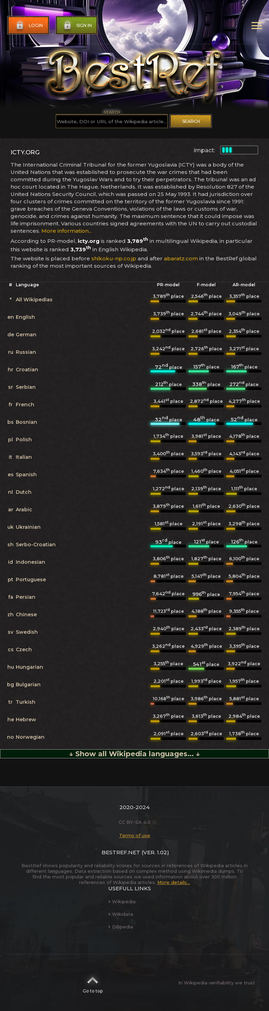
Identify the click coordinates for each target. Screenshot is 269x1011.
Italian (24, 457)
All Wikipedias (34, 299)
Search (191, 121)
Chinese (26, 614)
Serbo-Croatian (36, 544)
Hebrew (26, 719)
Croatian (27, 369)
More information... (66, 230)
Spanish (26, 474)
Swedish (27, 632)
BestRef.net (121, 852)
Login (29, 25)
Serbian (26, 387)
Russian (26, 352)
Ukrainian (28, 527)
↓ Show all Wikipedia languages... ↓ (134, 754)
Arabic (24, 509)
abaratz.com (181, 258)
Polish (24, 439)
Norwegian (30, 737)
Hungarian (29, 667)
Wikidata (120, 914)
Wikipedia (122, 901)
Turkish (25, 702)
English (25, 317)
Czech (24, 649)
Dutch (24, 492)
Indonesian (30, 562)
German (26, 334)
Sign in (77, 25)
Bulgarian (28, 684)
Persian (25, 597)
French (25, 404)
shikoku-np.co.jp (113, 258)
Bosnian (26, 422)
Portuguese (31, 579)
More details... (173, 882)
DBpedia (120, 926)
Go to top (92, 983)
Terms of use (134, 835)
